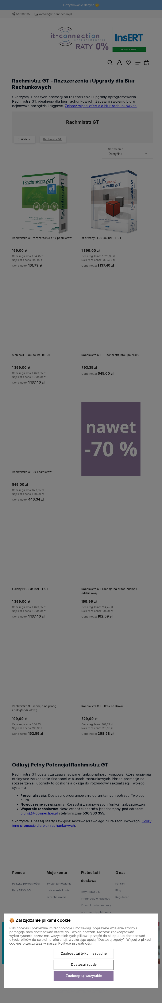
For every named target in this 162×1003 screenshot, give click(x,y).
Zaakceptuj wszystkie (84, 976)
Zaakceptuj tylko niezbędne (84, 953)
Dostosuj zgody (84, 964)
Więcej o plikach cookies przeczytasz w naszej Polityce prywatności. (80, 941)
